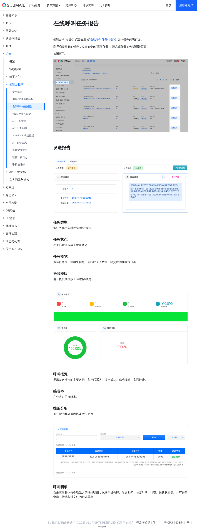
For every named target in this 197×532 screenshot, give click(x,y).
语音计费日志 (19, 157)
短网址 (10, 187)
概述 (12, 61)
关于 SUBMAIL (15, 249)
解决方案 (52, 5)
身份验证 (11, 195)
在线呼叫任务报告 (22, 106)
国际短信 (11, 30)
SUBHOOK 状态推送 (23, 135)
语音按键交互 (19, 150)
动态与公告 (13, 241)
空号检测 (11, 203)
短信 (8, 23)
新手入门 (15, 76)
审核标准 (15, 69)
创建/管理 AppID (21, 113)
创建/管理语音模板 (22, 99)
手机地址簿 (18, 164)
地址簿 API (12, 226)
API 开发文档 (17, 172)
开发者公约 (143, 522)
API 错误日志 (19, 142)
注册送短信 (186, 5)
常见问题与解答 (19, 179)
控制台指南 (16, 84)
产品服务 (35, 5)
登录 (168, 5)
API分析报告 (19, 121)
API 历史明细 (19, 128)
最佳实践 (11, 233)
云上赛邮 (105, 5)
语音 (8, 54)
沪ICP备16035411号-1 (178, 522)
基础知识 (11, 15)
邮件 (8, 46)
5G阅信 (10, 210)
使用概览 (17, 91)
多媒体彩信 (13, 38)
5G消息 (10, 218)
